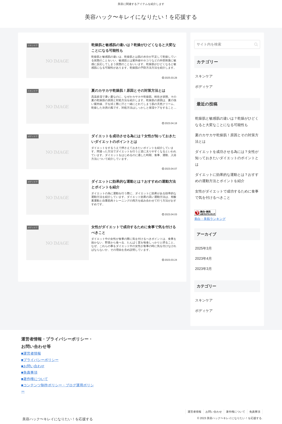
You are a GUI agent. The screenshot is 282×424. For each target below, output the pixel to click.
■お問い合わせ (32, 366)
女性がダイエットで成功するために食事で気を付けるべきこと (226, 194)
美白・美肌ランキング (210, 219)
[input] (227, 44)
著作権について (235, 411)
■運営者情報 (31, 353)
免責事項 (254, 411)
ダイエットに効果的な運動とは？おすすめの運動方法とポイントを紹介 (226, 178)
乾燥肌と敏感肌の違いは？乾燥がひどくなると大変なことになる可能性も (226, 121)
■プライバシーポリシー (40, 360)
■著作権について (34, 379)
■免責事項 (29, 372)
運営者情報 (194, 411)
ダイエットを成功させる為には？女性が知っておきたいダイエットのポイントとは (226, 158)
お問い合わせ (213, 411)
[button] (256, 44)
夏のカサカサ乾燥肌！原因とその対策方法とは (226, 138)
